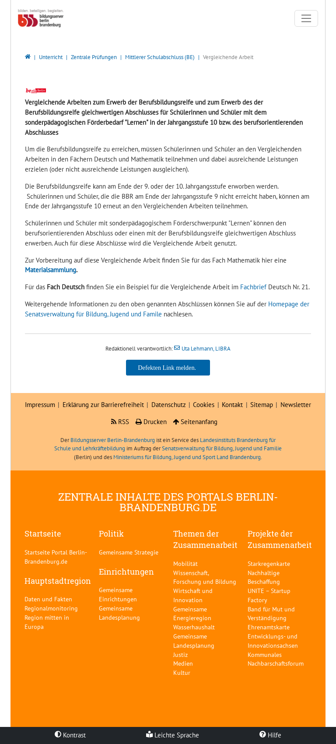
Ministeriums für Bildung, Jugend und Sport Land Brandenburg (187, 457)
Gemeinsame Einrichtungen (118, 594)
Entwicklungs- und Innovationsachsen (273, 640)
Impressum (40, 404)
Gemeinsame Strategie (128, 552)
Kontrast (70, 735)
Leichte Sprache (172, 735)
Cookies (203, 404)
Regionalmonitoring (51, 608)
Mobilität (185, 563)
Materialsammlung (50, 270)
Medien (183, 663)
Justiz (180, 654)
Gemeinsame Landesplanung (119, 612)
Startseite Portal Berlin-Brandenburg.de (55, 556)
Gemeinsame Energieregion (192, 613)
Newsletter (295, 404)
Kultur (181, 672)
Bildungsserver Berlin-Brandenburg (112, 440)
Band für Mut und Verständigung (271, 613)
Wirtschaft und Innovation (193, 595)
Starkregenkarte (269, 563)
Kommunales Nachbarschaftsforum (276, 659)
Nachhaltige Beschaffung (264, 577)
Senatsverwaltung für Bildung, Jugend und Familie (222, 448)
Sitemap (261, 404)
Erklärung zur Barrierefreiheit (103, 404)
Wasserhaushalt (194, 627)
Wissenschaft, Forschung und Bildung (204, 577)
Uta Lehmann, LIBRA (206, 348)
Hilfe (270, 735)
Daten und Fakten (48, 599)
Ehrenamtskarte (269, 627)
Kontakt (232, 404)
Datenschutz (168, 404)
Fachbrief (254, 287)
